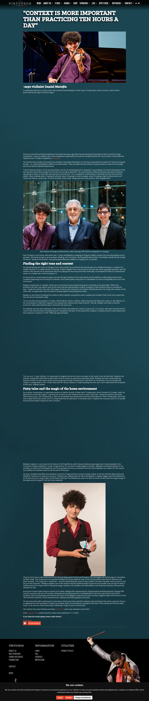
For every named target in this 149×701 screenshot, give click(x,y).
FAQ (36, 653)
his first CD (59, 609)
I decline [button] (68, 697)
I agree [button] (60, 697)
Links (37, 650)
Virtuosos (56, 158)
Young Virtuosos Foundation (16, 658)
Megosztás (27, 620)
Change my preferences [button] (83, 697)
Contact (12, 666)
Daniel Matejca (34, 623)
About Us (12, 650)
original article (32, 613)
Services (38, 656)
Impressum (39, 659)
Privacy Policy (67, 650)
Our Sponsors (15, 653)
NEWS (11, 673)
